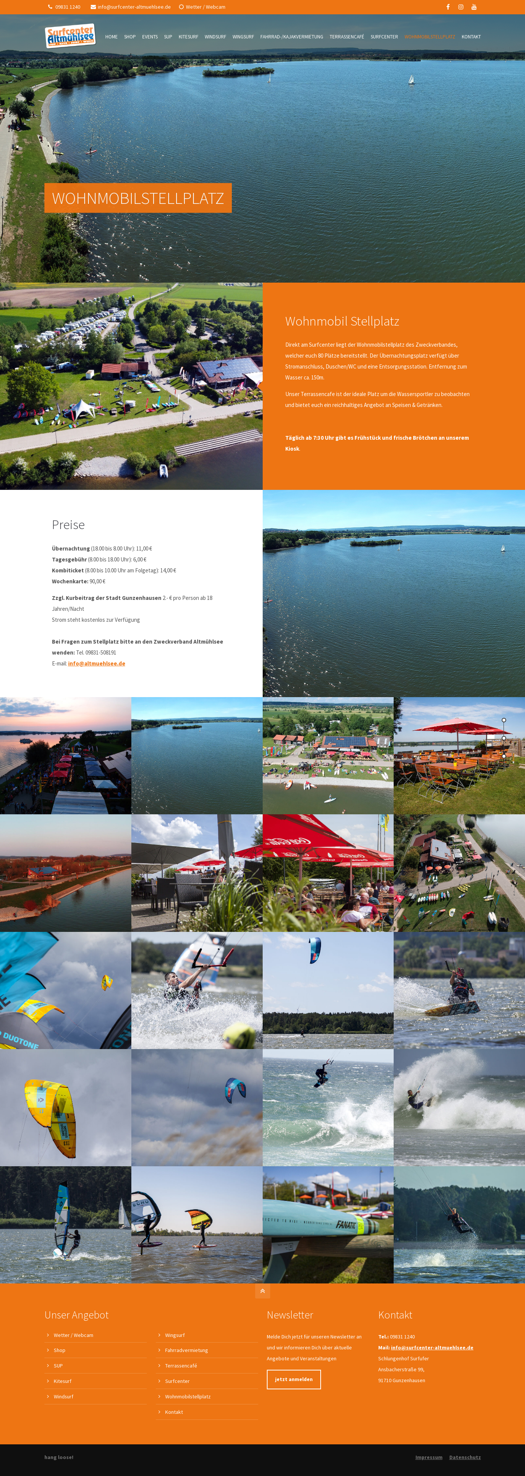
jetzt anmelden (294, 1379)
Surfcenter (177, 1381)
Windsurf (63, 1396)
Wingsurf (175, 1335)
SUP (58, 1365)
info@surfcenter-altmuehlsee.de (131, 6)
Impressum (429, 1457)
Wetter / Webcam (202, 6)
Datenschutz (465, 1457)
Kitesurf (63, 1381)
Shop (59, 1350)
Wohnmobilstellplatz (188, 1396)
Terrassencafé (181, 1365)
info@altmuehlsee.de (96, 663)
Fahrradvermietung (186, 1350)
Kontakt (174, 1412)
